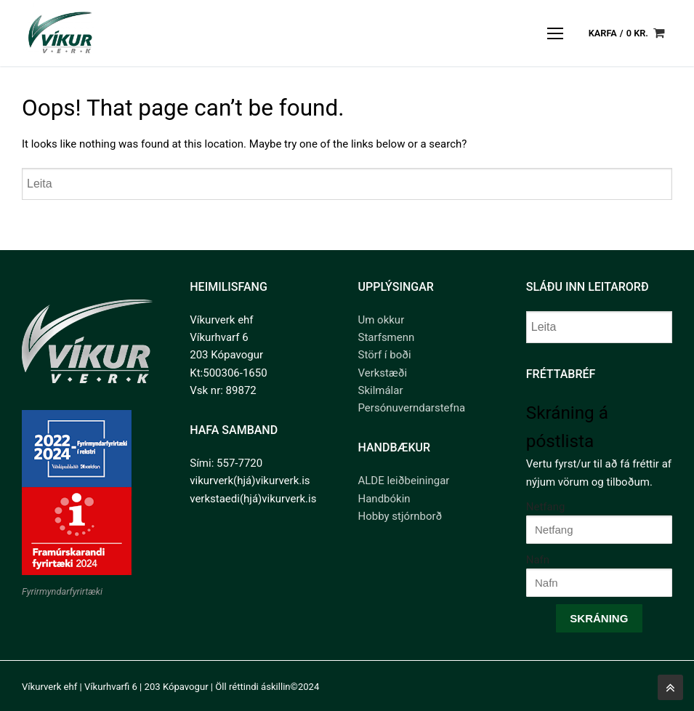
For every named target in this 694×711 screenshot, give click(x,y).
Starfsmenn (386, 337)
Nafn (537, 559)
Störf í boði (384, 354)
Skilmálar (380, 390)
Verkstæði (383, 372)
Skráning (599, 618)
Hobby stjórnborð (400, 516)
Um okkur (381, 319)
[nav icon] (555, 33)
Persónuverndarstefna (412, 407)
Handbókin (384, 498)
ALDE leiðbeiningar (404, 480)
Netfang (545, 506)
